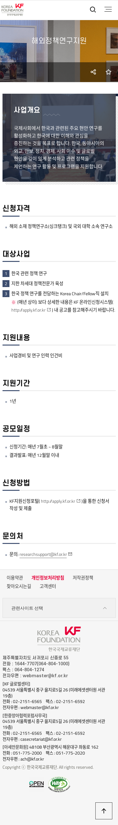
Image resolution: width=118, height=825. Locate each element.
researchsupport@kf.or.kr (43, 554)
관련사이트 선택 (59, 608)
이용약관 (15, 577)
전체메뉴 (108, 9)
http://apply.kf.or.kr (28, 310)
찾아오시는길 (19, 586)
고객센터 (48, 586)
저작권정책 (83, 577)
